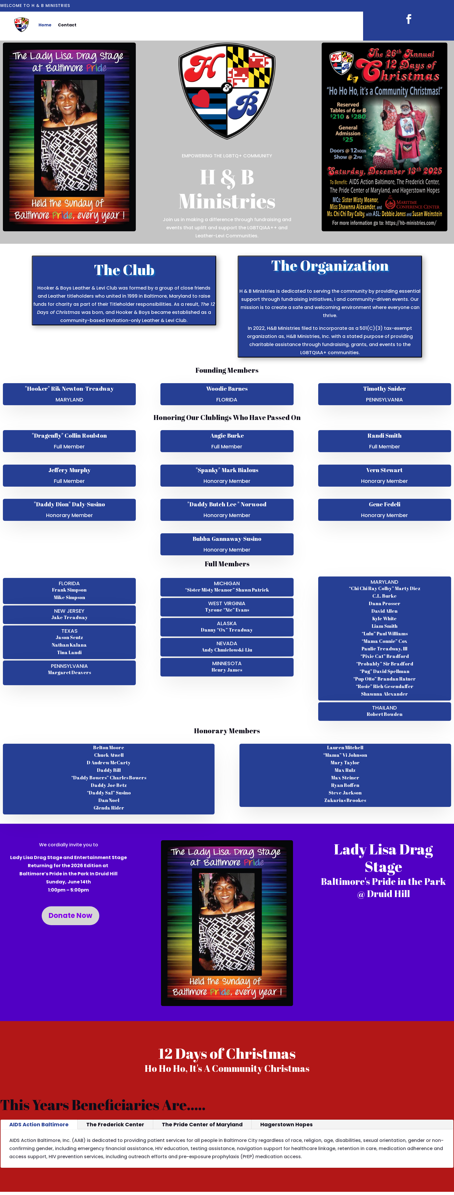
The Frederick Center (115, 1124)
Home (45, 25)
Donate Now (70, 915)
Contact (67, 25)
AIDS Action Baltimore (39, 1124)
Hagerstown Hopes (286, 1124)
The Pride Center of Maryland (202, 1124)
